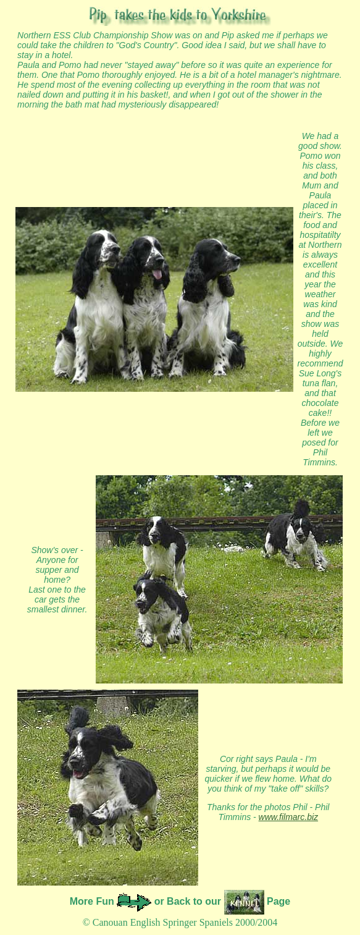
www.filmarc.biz (288, 817)
